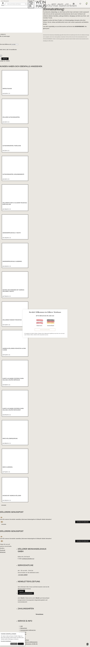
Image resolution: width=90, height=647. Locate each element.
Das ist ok (20, 643)
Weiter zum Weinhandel (45, 329)
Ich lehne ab (14, 643)
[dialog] (12, 639)
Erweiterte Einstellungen (6, 641)
